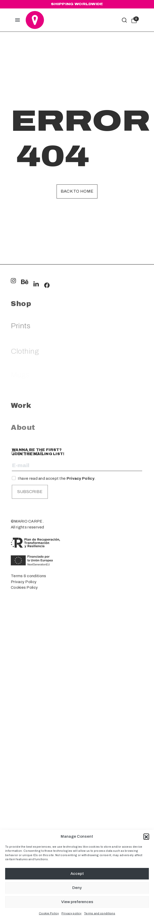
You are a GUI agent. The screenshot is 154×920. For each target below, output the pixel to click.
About (23, 507)
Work (21, 482)
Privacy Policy (80, 545)
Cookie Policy (49, 913)
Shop (21, 380)
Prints (20, 406)
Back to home (77, 191)
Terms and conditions (99, 913)
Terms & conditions (28, 643)
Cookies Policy (24, 654)
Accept (77, 874)
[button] (146, 836)
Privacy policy (71, 913)
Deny (77, 888)
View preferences (77, 902)
